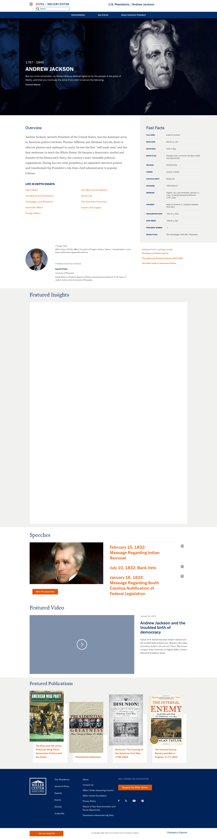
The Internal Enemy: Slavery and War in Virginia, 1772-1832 (166, 753)
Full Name (150, 135)
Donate (58, 806)
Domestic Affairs (34, 207)
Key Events (103, 15)
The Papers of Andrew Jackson (155, 253)
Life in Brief (31, 190)
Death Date (151, 149)
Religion (150, 165)
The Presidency (62, 779)
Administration (78, 15)
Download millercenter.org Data (98, 815)
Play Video (82, 644)
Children (150, 205)
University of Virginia (40, 4)
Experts (58, 793)
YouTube (134, 801)
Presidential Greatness (88, 757)
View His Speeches (45, 591)
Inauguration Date (154, 214)
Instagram (142, 801)
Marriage (150, 193)
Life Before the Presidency (39, 195)
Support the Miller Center (135, 787)
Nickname (150, 186)
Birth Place (151, 156)
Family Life (86, 195)
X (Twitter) (126, 801)
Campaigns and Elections (39, 201)
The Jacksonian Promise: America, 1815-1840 (162, 258)
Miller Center (58, 4)
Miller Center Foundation (95, 795)
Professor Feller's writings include (157, 249)
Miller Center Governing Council (98, 790)
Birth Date (150, 142)
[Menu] (32, 4)
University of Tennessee (64, 273)
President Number (154, 228)
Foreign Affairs (33, 213)
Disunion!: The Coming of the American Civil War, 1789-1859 (129, 753)
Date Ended (151, 221)
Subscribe (59, 813)
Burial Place (151, 235)
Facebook (118, 801)
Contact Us (88, 785)
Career (149, 172)
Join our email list (46, 833)
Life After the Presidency (94, 190)
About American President (133, 15)
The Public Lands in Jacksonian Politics (159, 263)
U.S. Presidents (118, 4)
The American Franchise (94, 201)
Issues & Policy (62, 786)
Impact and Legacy (91, 207)
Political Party (152, 179)
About (85, 779)
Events (58, 800)
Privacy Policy (89, 801)
